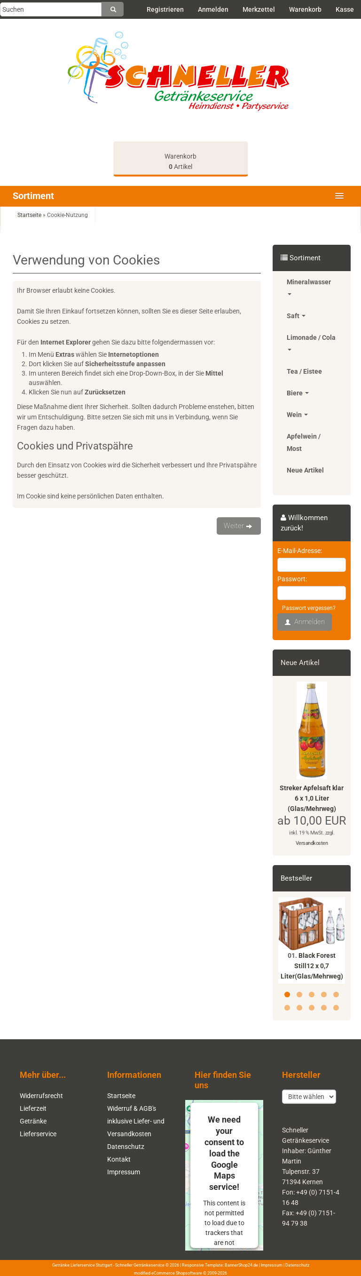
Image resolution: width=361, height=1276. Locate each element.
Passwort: (292, 579)
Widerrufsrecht (41, 1095)
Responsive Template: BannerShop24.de (220, 1265)
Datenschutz (125, 1146)
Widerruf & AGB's (131, 1108)
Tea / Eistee (304, 371)
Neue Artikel (305, 470)
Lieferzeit (33, 1108)
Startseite (121, 1095)
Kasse (345, 9)
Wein (297, 414)
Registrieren (165, 9)
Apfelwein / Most (304, 442)
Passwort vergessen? (309, 608)
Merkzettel (259, 9)
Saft (296, 316)
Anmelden (213, 9)
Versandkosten (312, 843)
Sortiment (33, 195)
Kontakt (119, 1159)
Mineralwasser (309, 286)
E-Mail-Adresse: (299, 550)
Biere (298, 393)
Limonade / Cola (311, 342)
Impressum (123, 1172)
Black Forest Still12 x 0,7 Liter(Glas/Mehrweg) (312, 966)
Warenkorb (305, 9)
